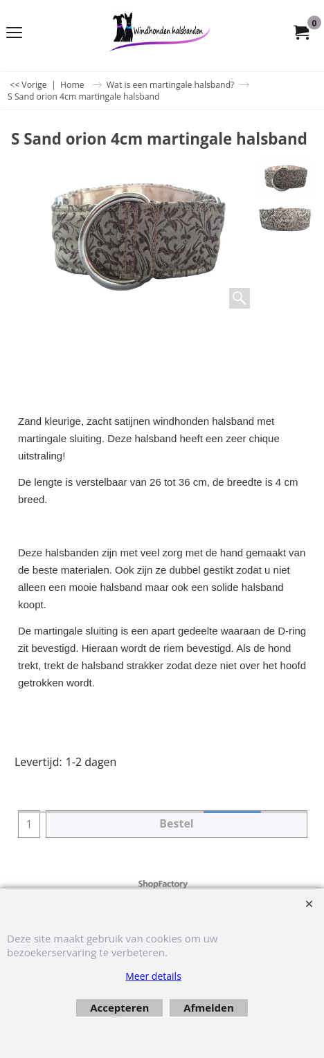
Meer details (153, 976)
